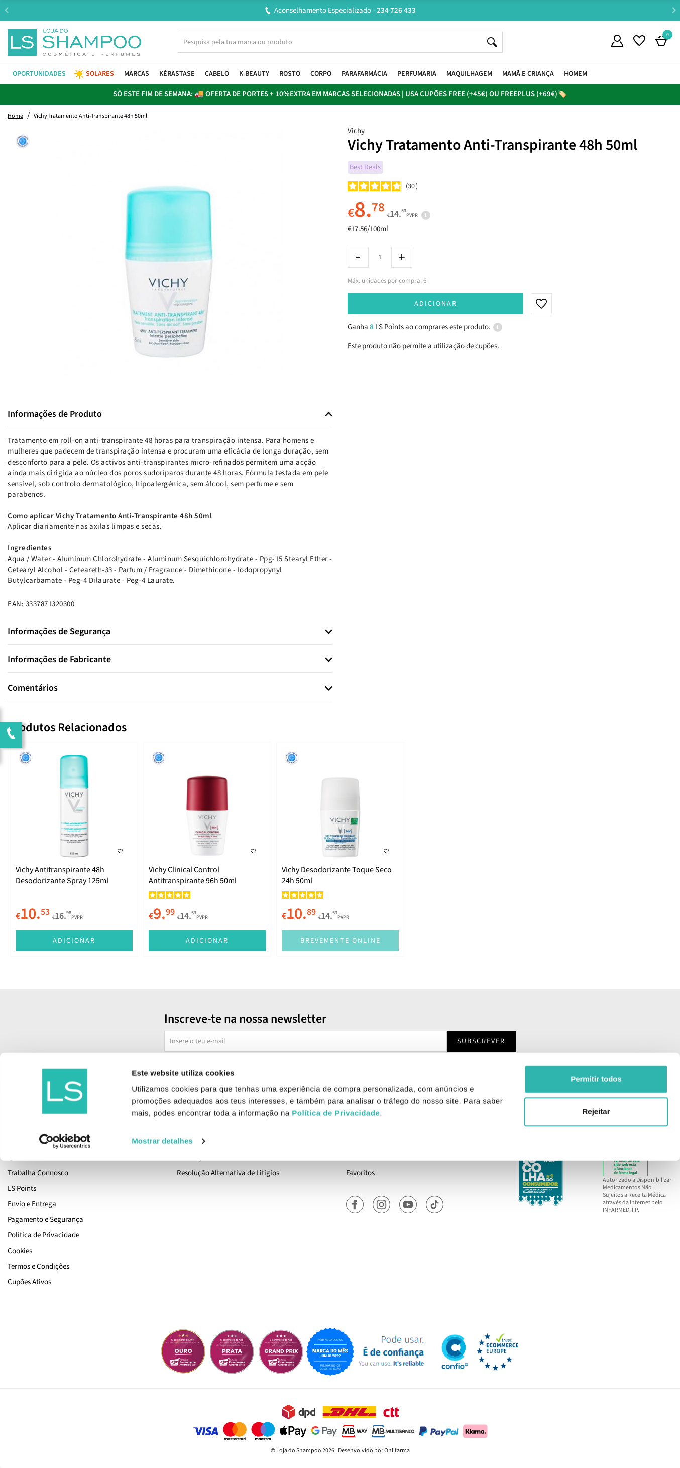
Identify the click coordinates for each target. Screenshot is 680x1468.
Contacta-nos (198, 1142)
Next (673, 10)
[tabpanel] (74, 849)
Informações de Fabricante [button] (59, 660)
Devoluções (194, 1157)
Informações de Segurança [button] (59, 632)
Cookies (20, 1251)
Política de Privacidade (43, 1235)
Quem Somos (28, 1157)
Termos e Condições (38, 1266)
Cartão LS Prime (33, 1142)
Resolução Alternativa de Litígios (228, 1173)
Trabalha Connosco (38, 1173)
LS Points (22, 1188)
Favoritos (360, 1173)
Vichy (356, 131)
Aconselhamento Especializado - (345, 10)
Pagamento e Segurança (45, 1219)
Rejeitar (596, 1419)
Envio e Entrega (32, 1204)
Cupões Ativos (29, 1282)
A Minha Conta (369, 1142)
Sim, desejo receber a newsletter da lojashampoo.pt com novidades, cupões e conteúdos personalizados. (341, 1069)
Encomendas (366, 1157)
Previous (6, 10)
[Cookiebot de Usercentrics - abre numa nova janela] (65, 1448)
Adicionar (435, 304)
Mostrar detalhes (162, 1448)
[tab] (170, 414)
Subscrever (481, 1041)
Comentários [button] (33, 688)
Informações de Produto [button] (55, 414)
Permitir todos (596, 1386)
